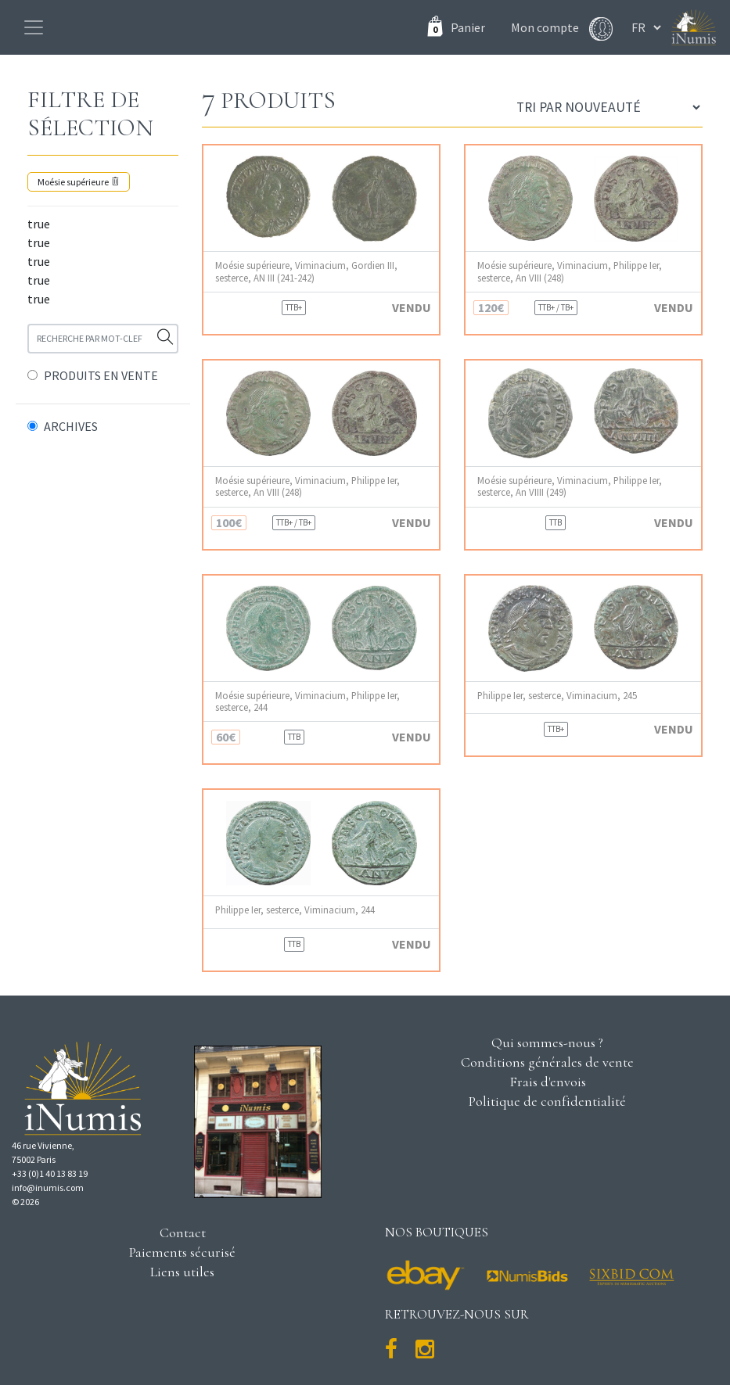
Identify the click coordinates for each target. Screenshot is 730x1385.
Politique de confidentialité (547, 1101)
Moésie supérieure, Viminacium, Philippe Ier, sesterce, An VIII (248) (569, 271)
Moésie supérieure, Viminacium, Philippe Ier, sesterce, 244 (307, 701)
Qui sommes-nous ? (547, 1042)
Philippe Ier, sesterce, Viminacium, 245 (557, 695)
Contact (183, 1232)
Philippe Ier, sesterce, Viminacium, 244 (295, 910)
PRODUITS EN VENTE (101, 375)
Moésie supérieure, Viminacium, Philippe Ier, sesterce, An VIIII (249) (569, 486)
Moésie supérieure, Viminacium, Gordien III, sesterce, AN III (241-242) (306, 271)
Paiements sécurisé (182, 1252)
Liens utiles (182, 1271)
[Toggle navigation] (34, 27)
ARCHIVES (71, 426)
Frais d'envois (547, 1081)
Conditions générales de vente (547, 1062)
